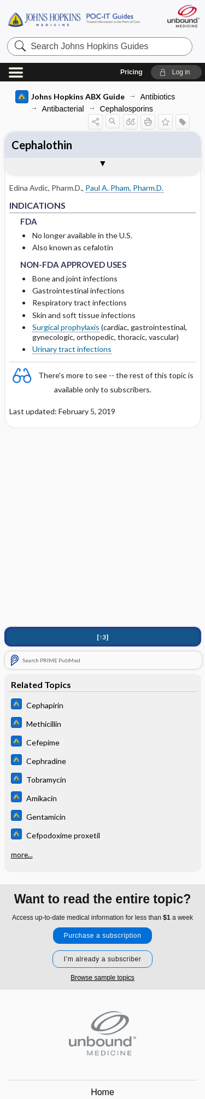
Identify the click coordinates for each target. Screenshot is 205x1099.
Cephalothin (41, 144)
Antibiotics (157, 96)
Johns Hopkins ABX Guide (70, 96)
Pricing (131, 72)
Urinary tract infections (72, 349)
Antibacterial (63, 108)
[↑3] (102, 637)
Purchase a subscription (103, 935)
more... (22, 854)
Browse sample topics (102, 978)
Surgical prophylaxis (65, 327)
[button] (176, 72)
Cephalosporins (126, 108)
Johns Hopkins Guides (73, 19)
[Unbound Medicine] (183, 16)
